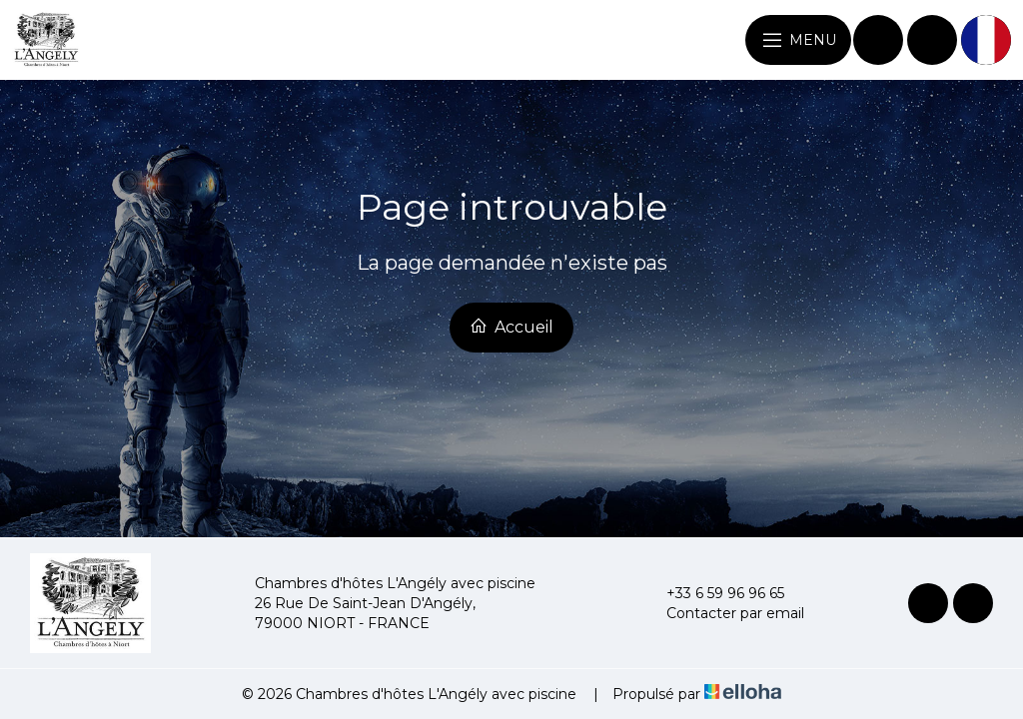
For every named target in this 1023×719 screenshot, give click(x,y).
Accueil (511, 327)
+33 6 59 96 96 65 (713, 593)
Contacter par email (723, 613)
